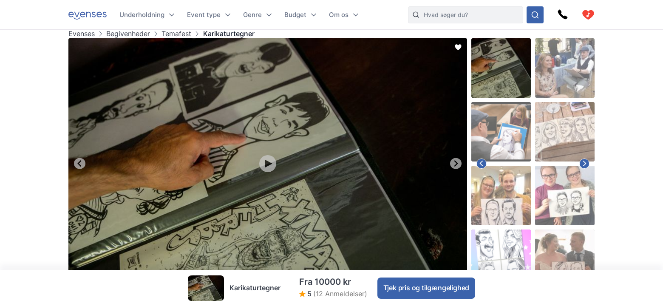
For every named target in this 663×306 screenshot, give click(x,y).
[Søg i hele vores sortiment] (535, 14)
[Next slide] (456, 163)
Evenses (81, 34)
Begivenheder (128, 34)
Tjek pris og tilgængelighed (426, 287)
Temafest (176, 34)
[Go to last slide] (79, 163)
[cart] (588, 14)
